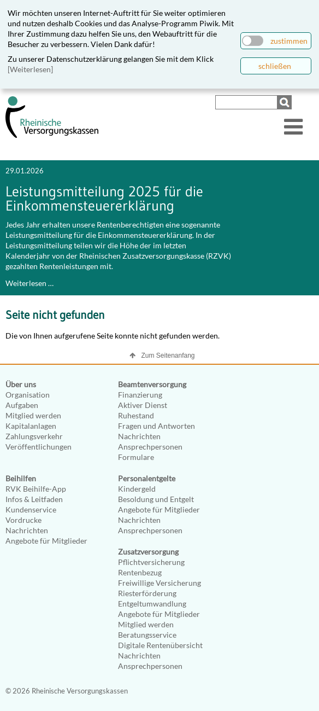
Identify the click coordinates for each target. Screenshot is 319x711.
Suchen (285, 102)
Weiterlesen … (29, 283)
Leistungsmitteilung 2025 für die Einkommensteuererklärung (104, 198)
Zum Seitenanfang (167, 355)
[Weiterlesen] (30, 69)
